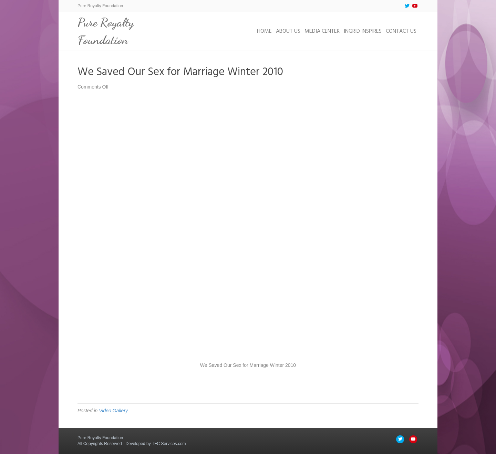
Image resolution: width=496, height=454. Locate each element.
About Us (288, 31)
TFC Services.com (169, 443)
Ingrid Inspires (363, 31)
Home (264, 31)
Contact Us (401, 31)
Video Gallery (113, 410)
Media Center (322, 31)
